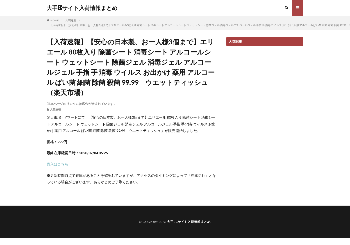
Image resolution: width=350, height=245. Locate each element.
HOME (54, 20)
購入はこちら (57, 164)
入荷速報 (71, 20)
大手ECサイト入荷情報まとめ (82, 8)
